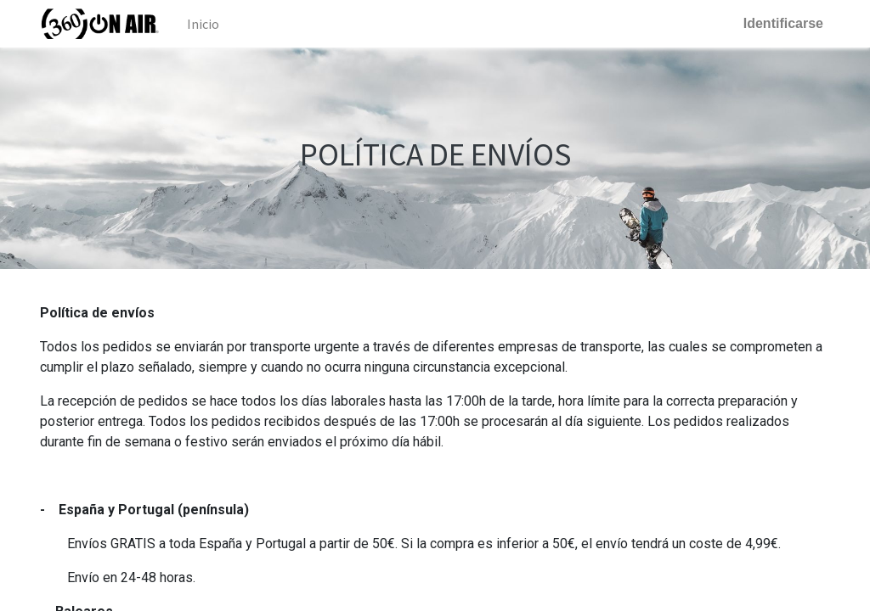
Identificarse (783, 23)
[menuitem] (203, 24)
